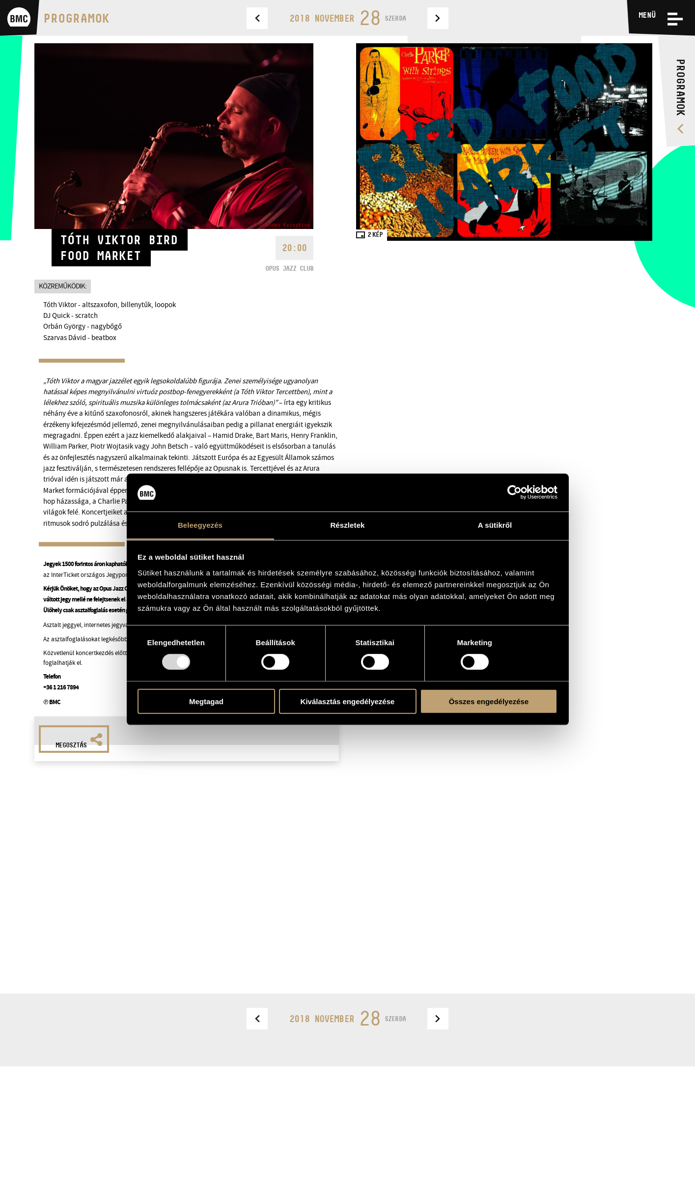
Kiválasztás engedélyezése (348, 701)
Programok (76, 18)
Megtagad (206, 701)
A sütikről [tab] (495, 525)
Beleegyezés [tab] (200, 525)
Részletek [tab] (347, 525)
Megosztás (79, 741)
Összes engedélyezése (489, 701)
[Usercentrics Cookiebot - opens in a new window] (514, 492)
